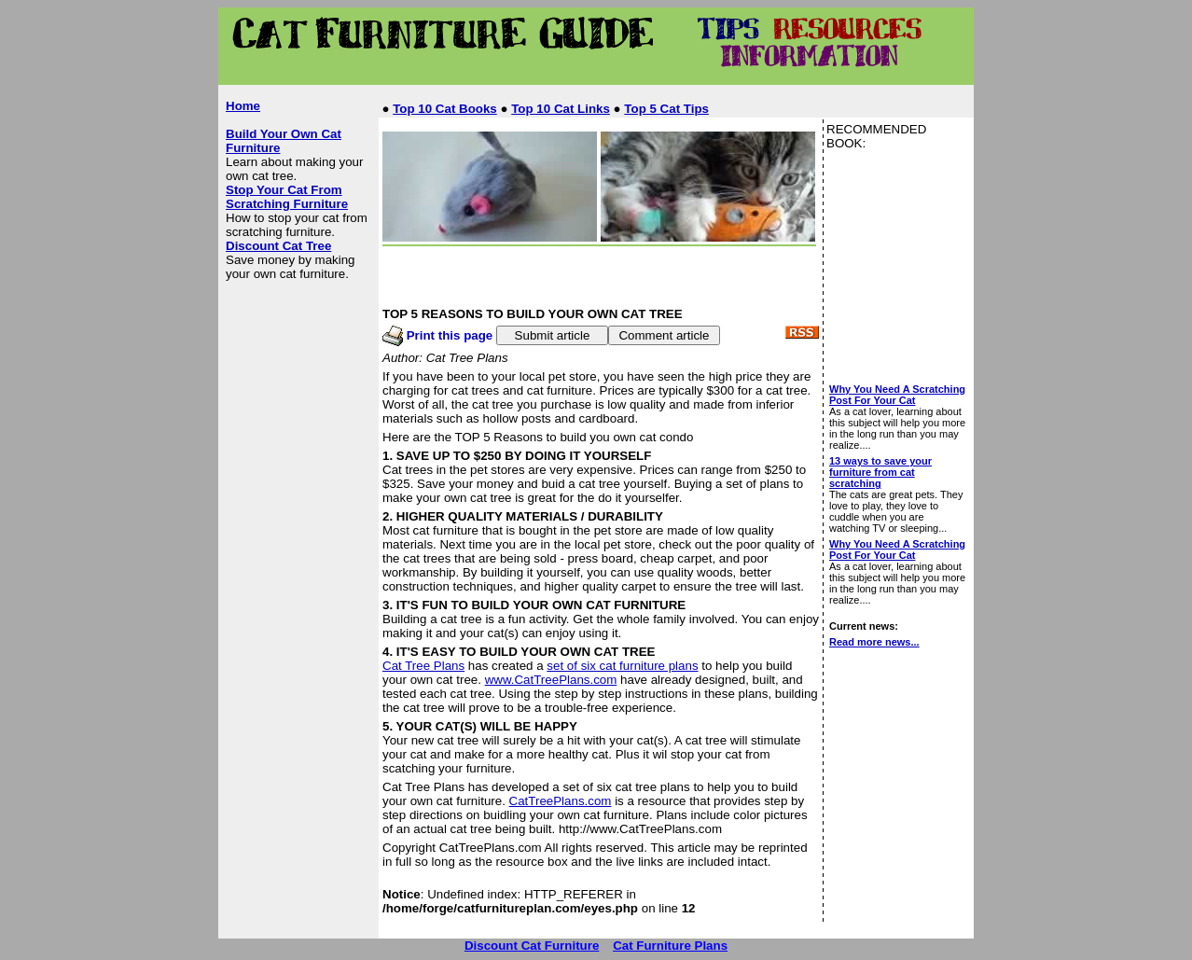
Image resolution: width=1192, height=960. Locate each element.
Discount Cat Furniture (531, 946)
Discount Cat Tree (278, 246)
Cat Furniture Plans (670, 946)
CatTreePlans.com (560, 801)
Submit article (552, 335)
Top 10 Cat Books (445, 109)
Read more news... (874, 641)
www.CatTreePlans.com (551, 680)
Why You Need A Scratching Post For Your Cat (897, 394)
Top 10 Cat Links (560, 109)
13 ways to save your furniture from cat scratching (880, 472)
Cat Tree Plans (423, 666)
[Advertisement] (565, 78)
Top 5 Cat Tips (666, 109)
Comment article (663, 335)
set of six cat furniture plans (622, 666)
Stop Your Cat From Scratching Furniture (287, 197)
